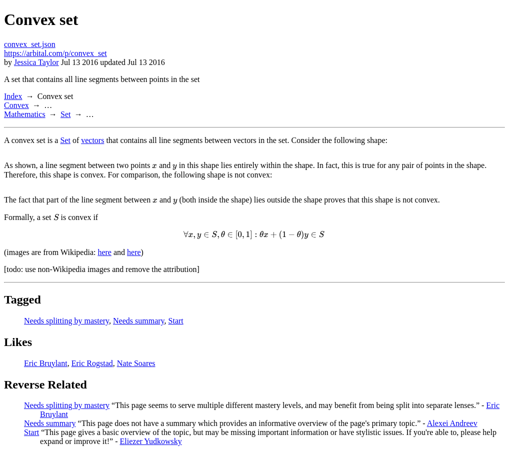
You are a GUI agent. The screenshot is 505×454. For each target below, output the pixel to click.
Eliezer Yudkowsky (151, 441)
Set (65, 114)
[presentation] (154, 165)
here (105, 252)
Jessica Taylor (36, 62)
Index (13, 96)
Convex (16, 105)
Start (176, 320)
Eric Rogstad (92, 363)
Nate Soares (136, 363)
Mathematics (25, 114)
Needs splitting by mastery (66, 320)
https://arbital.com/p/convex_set (55, 53)
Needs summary (138, 320)
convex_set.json (30, 44)
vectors (92, 140)
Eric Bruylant (46, 363)
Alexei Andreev (452, 423)
